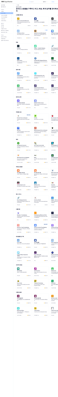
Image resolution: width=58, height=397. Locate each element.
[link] (6, 5)
